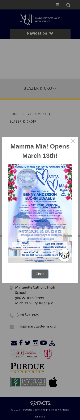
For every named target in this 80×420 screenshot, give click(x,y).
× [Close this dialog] (72, 142)
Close (40, 274)
